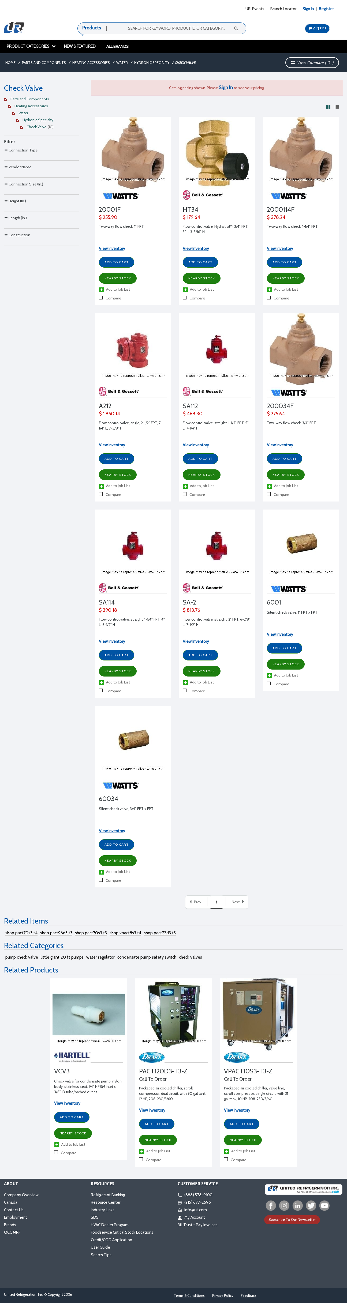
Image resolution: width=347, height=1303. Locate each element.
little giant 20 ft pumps (62, 957)
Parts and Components (44, 62)
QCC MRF (12, 1232)
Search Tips (101, 1254)
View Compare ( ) (312, 62)
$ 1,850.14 (109, 414)
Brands (10, 1224)
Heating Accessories (91, 62)
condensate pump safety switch (146, 957)
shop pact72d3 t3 (160, 932)
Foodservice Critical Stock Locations (122, 1232)
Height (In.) (15, 234)
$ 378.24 (276, 217)
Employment (15, 1217)
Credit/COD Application (111, 1239)
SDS (95, 1217)
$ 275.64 (276, 414)
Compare (110, 298)
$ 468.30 (193, 414)
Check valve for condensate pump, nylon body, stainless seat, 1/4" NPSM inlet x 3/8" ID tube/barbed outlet (88, 1086)
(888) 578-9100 (195, 1194)
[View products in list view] (337, 107)
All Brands (117, 46)
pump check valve (21, 957)
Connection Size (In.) (23, 206)
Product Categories (31, 46)
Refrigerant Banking (108, 1194)
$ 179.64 (191, 217)
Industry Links (102, 1209)
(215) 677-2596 (194, 1202)
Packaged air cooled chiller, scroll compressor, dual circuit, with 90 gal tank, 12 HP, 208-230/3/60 (172, 1093)
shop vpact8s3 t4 (125, 932)
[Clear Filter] (40, 99)
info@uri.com (192, 1209)
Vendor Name (17, 178)
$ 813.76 (191, 610)
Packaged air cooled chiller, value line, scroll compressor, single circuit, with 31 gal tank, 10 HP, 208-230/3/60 (256, 1093)
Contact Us (14, 1209)
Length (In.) (15, 262)
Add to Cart (117, 262)
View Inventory (112, 248)
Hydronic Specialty (151, 62)
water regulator (100, 957)
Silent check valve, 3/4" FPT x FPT (126, 808)
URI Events (254, 8)
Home (10, 62)
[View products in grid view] (328, 107)
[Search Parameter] (41, 162)
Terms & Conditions (189, 1295)
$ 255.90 (108, 217)
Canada (10, 1202)
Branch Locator (283, 8)
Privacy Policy (222, 1295)
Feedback (248, 1295)
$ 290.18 (108, 610)
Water (122, 62)
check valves (190, 957)
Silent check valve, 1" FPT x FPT (292, 612)
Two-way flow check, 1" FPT (121, 226)
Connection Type (21, 150)
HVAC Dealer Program (110, 1224)
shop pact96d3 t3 (56, 932)
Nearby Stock (118, 278)
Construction (17, 291)
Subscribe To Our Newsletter (292, 1219)
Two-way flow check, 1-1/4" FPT (292, 226)
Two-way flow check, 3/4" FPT (291, 422)
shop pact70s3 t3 (91, 932)
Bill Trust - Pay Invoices (198, 1224)
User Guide (100, 1247)
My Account (191, 1217)
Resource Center (105, 1202)
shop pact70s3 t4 (21, 932)
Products (91, 28)
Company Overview (21, 1194)
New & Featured (80, 46)
